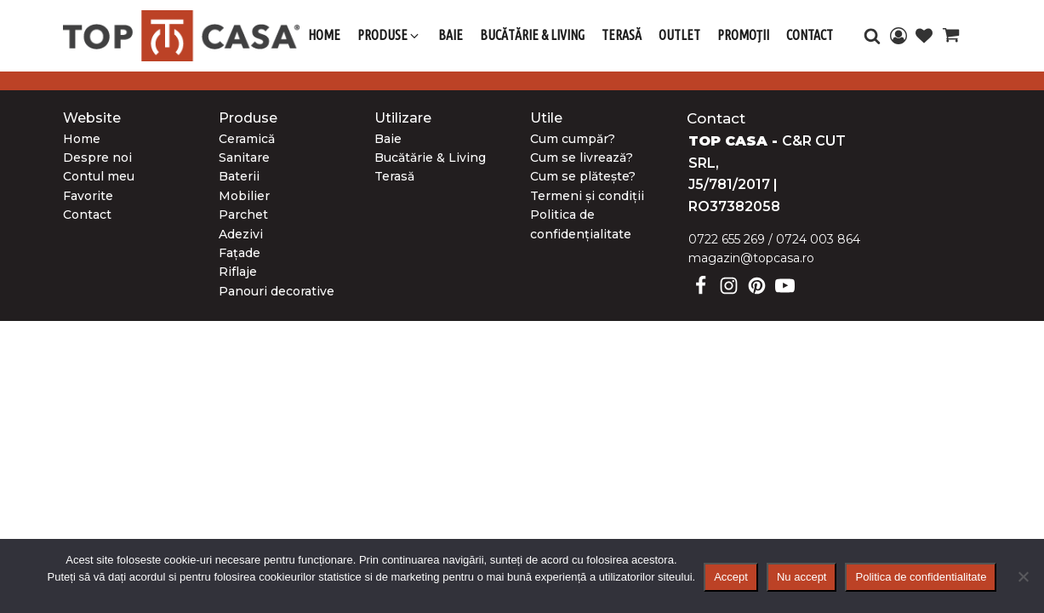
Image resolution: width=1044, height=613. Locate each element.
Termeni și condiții (587, 195)
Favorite (88, 195)
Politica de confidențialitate (580, 224)
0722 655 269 (726, 239)
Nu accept (802, 576)
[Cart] (951, 38)
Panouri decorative (276, 291)
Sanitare (244, 157)
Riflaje (238, 271)
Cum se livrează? (581, 157)
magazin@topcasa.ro (751, 258)
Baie (388, 138)
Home (81, 138)
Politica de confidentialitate (920, 576)
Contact (87, 214)
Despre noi (97, 157)
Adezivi (241, 234)
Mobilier (244, 195)
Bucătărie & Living (430, 157)
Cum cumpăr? (572, 138)
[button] (389, 35)
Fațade (239, 253)
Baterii (239, 176)
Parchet (243, 214)
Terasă (394, 176)
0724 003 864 (818, 239)
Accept (731, 576)
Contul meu (98, 176)
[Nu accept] (1022, 576)
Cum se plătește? (583, 176)
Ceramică (247, 138)
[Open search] (872, 35)
